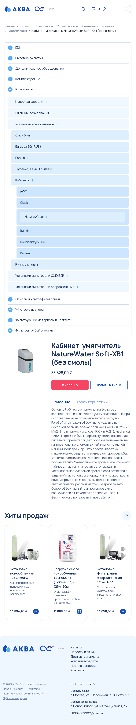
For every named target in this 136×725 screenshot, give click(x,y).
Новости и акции (83, 652)
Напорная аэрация (29, 102)
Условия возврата (84, 661)
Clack (24, 203)
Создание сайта (13, 689)
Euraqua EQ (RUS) (28, 146)
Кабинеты (107, 26)
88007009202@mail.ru (87, 713)
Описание (60, 402)
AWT (24, 191)
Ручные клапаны (27, 264)
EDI (17, 47)
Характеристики (91, 402)
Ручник (25, 253)
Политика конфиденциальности (23, 693)
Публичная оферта (15, 698)
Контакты (78, 670)
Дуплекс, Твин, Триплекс (34, 169)
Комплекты (44, 26)
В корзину (70, 385)
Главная (10, 26)
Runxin (20, 158)
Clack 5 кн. (23, 135)
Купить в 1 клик (109, 385)
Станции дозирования (32, 113)
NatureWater (17, 31)
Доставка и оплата (85, 656)
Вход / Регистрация (103, 9)
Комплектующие (32, 242)
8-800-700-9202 (83, 684)
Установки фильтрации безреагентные (44, 287)
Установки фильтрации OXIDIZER (39, 276)
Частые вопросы (83, 666)
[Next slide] (126, 515)
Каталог (26, 26)
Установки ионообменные (76, 26)
